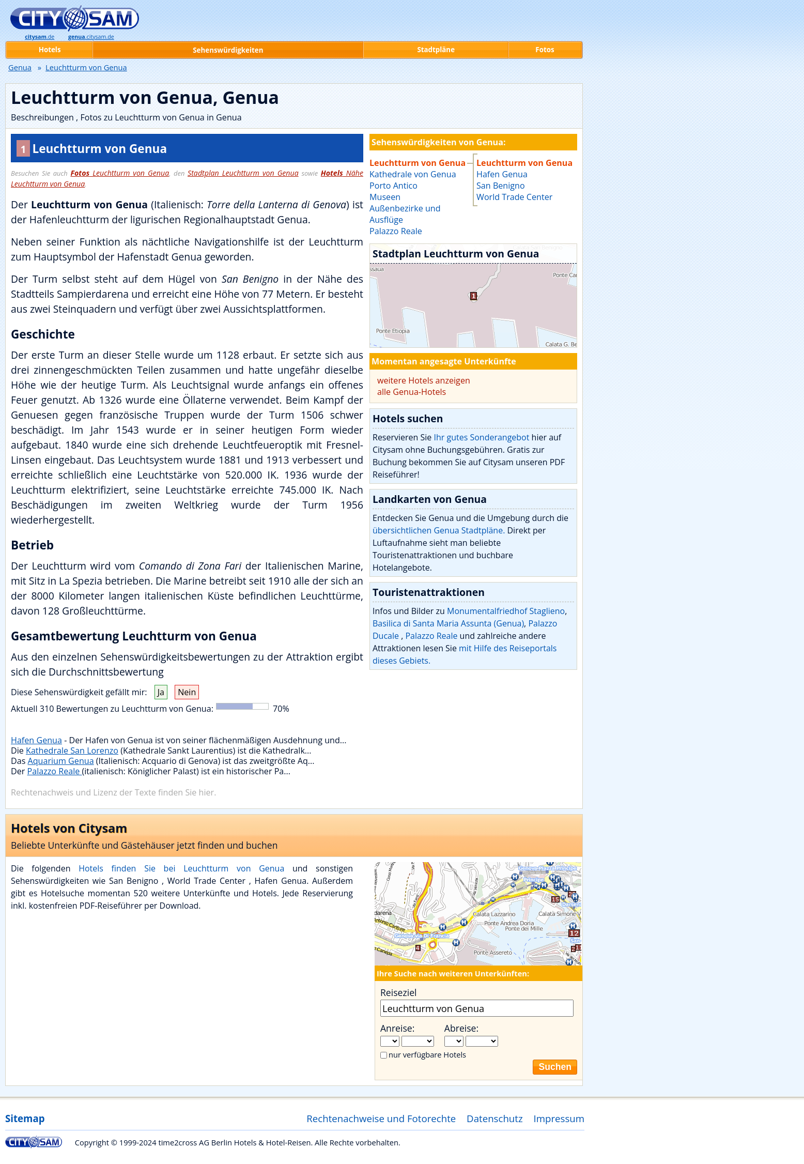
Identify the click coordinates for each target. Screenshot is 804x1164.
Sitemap (24, 1118)
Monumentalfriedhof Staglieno (506, 611)
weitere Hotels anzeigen (423, 380)
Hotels (50, 49)
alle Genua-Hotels (411, 391)
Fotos (544, 49)
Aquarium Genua (61, 761)
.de (39, 36)
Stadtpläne (436, 49)
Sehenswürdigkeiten (228, 50)
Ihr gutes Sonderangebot (481, 437)
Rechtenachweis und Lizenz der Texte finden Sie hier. (113, 792)
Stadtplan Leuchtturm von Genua (243, 173)
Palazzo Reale (54, 771)
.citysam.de (91, 36)
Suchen (554, 1067)
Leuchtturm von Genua (119, 173)
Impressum (559, 1118)
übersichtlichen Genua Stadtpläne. (439, 530)
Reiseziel (398, 992)
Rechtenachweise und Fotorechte (381, 1118)
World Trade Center (514, 197)
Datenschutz (495, 1118)
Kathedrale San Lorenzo (72, 750)
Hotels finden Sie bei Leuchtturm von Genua (181, 868)
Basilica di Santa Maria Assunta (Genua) (448, 623)
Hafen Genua (36, 740)
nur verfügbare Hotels (427, 1054)
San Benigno (500, 185)
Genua (20, 67)
